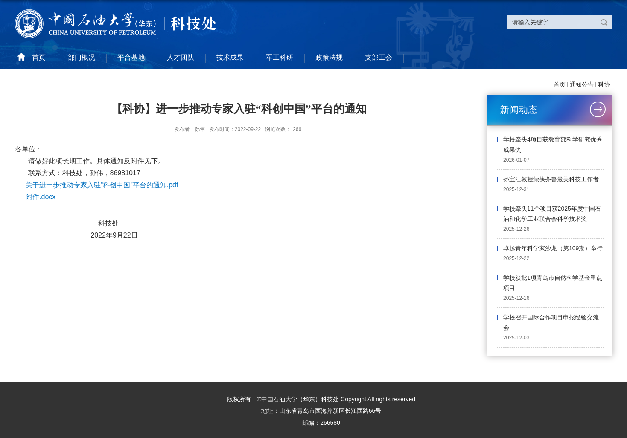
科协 (604, 84)
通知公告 (582, 84)
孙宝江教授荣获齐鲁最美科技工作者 (551, 179)
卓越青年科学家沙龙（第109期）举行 (553, 248)
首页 (560, 84)
